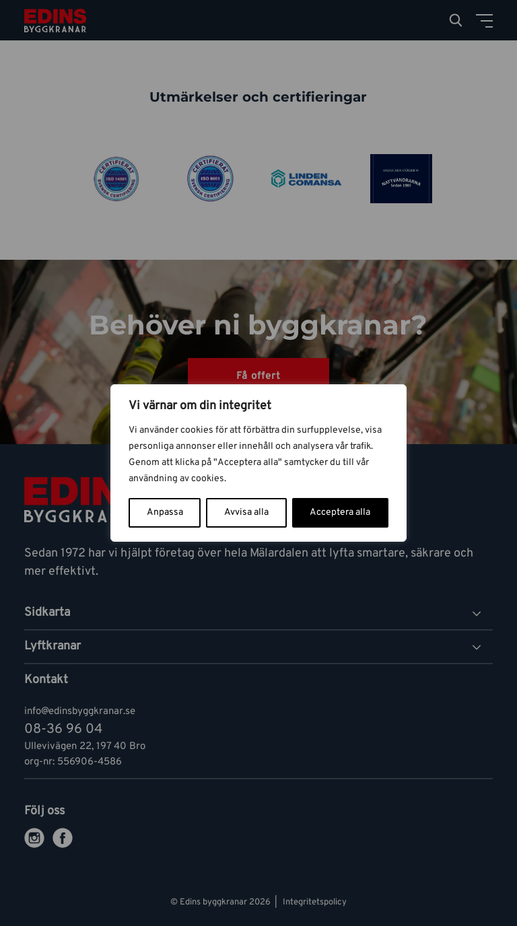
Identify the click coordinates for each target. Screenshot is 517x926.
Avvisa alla (246, 512)
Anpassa (165, 512)
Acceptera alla (340, 512)
